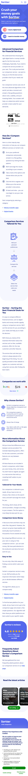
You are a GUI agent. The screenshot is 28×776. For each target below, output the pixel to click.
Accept (14, 768)
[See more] (14, 391)
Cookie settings (7, 772)
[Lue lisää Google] (14, 638)
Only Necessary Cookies (21, 772)
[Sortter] (5, 2)
